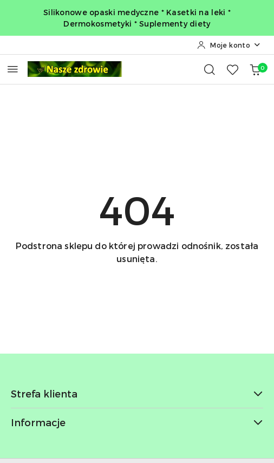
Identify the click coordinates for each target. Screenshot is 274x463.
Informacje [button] (137, 422)
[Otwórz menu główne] (12, 69)
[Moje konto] (229, 45)
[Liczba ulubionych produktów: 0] (232, 69)
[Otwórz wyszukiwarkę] (210, 69)
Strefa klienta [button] (137, 393)
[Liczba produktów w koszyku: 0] (255, 69)
